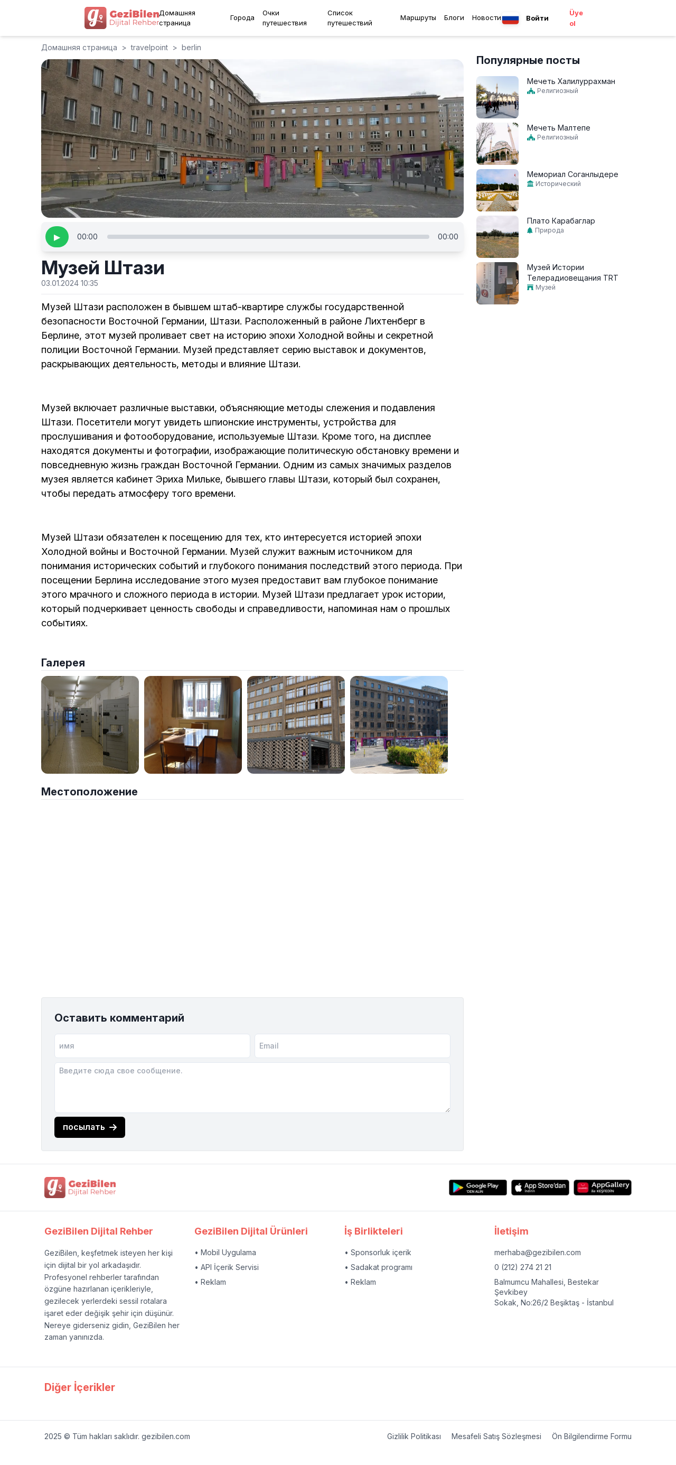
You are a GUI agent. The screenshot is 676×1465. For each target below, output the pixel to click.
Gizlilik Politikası (414, 1436)
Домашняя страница (177, 17)
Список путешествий (349, 17)
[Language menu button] (510, 18)
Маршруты (418, 17)
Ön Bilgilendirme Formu (592, 1436)
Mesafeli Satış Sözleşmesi (496, 1436)
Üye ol (576, 17)
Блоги (454, 17)
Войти (537, 18)
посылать (90, 1126)
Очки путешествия (284, 17)
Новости (486, 17)
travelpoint (149, 47)
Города (242, 17)
